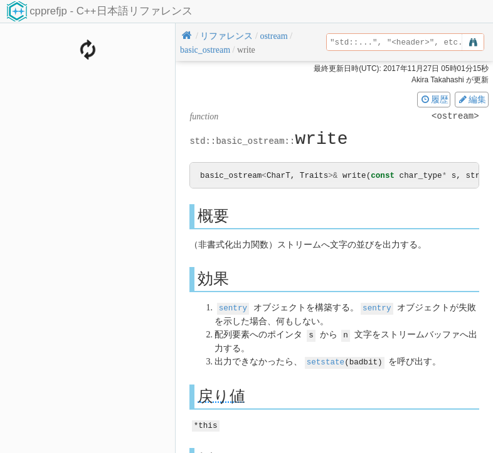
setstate (325, 361)
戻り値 (221, 394)
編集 (471, 99)
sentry (233, 308)
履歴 (434, 99)
